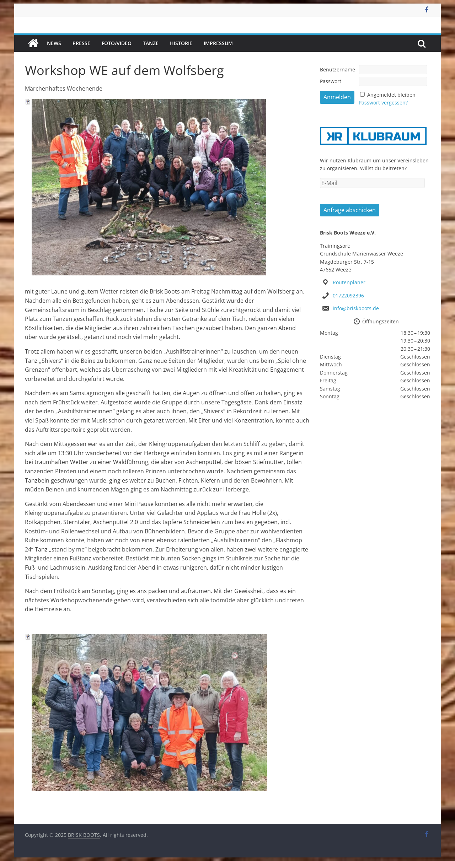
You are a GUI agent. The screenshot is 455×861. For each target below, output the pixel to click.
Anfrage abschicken (349, 210)
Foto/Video (117, 43)
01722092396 (348, 295)
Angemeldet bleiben (391, 94)
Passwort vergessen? (383, 102)
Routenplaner (349, 282)
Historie (181, 43)
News (54, 43)
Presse (81, 43)
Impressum (218, 43)
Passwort (330, 81)
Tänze (151, 43)
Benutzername (337, 69)
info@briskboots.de (356, 308)
